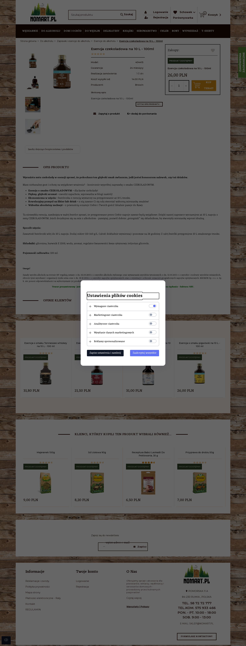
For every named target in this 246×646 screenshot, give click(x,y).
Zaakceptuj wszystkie (144, 353)
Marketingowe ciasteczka (108, 315)
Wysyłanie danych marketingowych (114, 333)
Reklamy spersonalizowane (109, 341)
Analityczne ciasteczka (106, 324)
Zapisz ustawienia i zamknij (105, 353)
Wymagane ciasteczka (106, 306)
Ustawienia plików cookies (114, 296)
